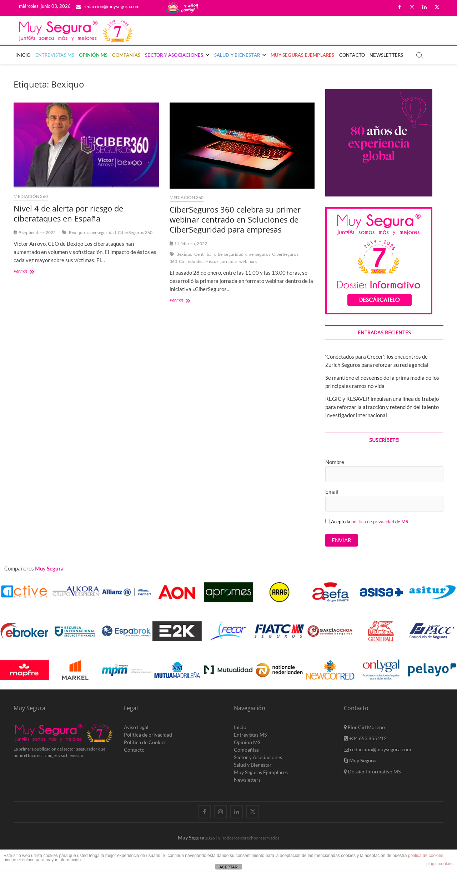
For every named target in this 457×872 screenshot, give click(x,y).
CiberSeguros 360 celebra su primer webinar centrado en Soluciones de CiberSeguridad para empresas (235, 219)
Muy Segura (191, 837)
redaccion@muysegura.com (108, 6)
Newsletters (386, 55)
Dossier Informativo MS (372, 771)
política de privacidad (372, 521)
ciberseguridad (101, 232)
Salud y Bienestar (237, 55)
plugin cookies (439, 863)
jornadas (229, 261)
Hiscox (212, 261)
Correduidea (191, 261)
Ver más (32, 271)
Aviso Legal (136, 727)
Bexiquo (77, 232)
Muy (360, 760)
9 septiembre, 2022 (35, 232)
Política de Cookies (145, 742)
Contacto (352, 55)
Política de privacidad (148, 735)
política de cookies (425, 855)
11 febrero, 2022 (188, 243)
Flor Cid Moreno (364, 727)
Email (331, 491)
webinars (248, 261)
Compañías (126, 55)
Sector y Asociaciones (174, 55)
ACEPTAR (228, 867)
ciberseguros (257, 254)
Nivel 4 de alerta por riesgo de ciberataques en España (68, 213)
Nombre (334, 462)
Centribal (203, 254)
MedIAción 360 (31, 196)
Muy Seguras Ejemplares (302, 55)
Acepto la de (366, 521)
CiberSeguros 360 (135, 232)
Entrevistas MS (55, 55)
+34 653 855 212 (365, 738)
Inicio (22, 55)
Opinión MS (93, 55)
